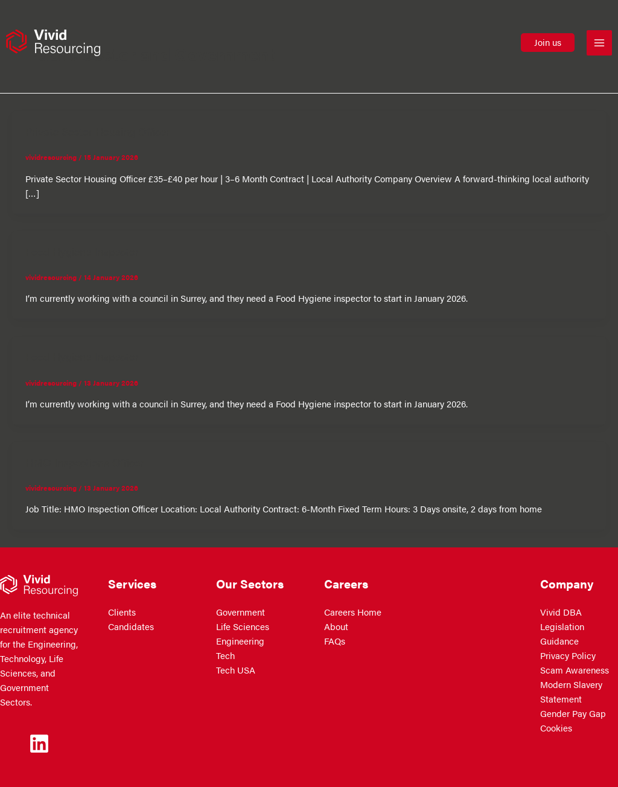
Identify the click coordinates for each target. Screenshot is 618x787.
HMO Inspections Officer (84, 462)
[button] (548, 42)
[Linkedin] (39, 743)
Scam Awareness (574, 670)
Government (240, 612)
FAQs (334, 641)
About (336, 626)
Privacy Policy (568, 655)
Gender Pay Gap (573, 713)
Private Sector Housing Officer (97, 131)
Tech (225, 655)
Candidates (131, 626)
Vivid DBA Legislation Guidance (562, 626)
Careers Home (352, 612)
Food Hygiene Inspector (82, 251)
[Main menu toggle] (599, 43)
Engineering (240, 641)
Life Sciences (242, 626)
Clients (122, 612)
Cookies (556, 728)
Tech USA (235, 670)
